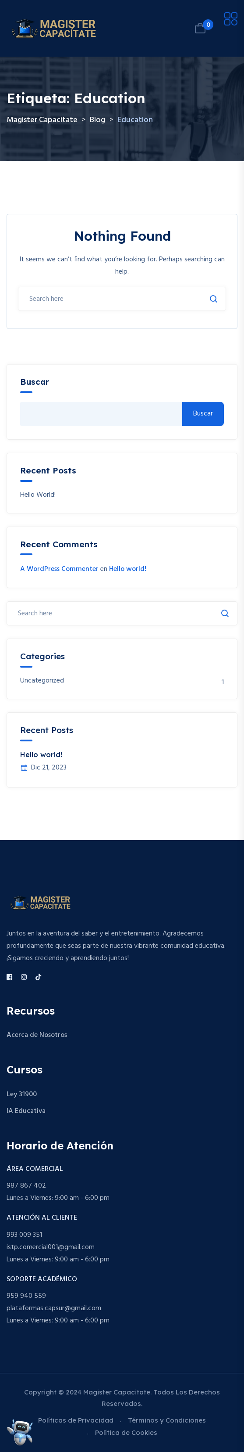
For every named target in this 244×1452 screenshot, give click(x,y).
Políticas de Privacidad (75, 1420)
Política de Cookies (126, 1432)
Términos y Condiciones (167, 1420)
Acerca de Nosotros (37, 1035)
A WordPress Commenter (59, 569)
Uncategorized (42, 681)
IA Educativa (26, 1111)
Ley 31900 (22, 1094)
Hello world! (38, 495)
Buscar (34, 382)
